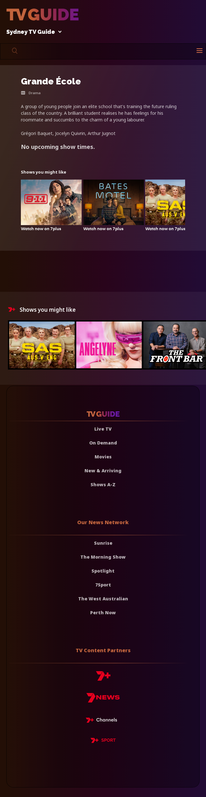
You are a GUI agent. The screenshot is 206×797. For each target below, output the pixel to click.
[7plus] (103, 678)
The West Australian (103, 599)
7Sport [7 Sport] (103, 585)
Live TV (103, 429)
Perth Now (103, 613)
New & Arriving (103, 471)
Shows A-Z (103, 484)
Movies (103, 457)
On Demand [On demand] (103, 443)
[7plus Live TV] (103, 721)
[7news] (103, 700)
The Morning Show (103, 557)
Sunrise (103, 543)
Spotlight (103, 571)
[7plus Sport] (103, 741)
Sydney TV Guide (32, 32)
